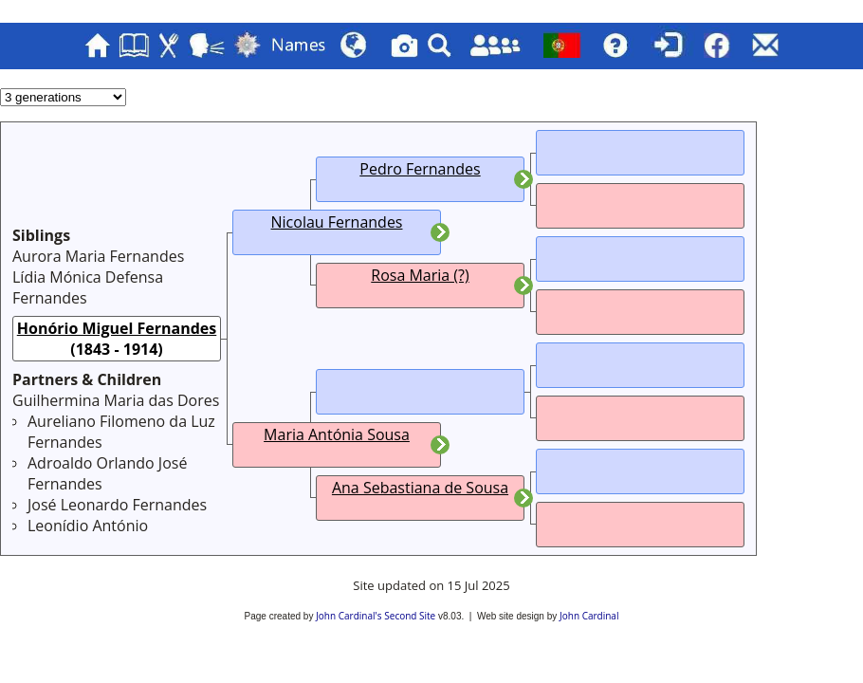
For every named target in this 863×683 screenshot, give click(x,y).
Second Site (409, 615)
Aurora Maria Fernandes (98, 256)
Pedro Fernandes (419, 168)
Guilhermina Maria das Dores (115, 400)
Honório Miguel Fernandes (117, 328)
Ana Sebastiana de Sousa (420, 487)
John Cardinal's (348, 615)
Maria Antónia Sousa (337, 434)
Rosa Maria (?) (419, 275)
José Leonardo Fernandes (117, 504)
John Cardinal (589, 615)
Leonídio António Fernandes (88, 536)
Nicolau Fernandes (337, 222)
